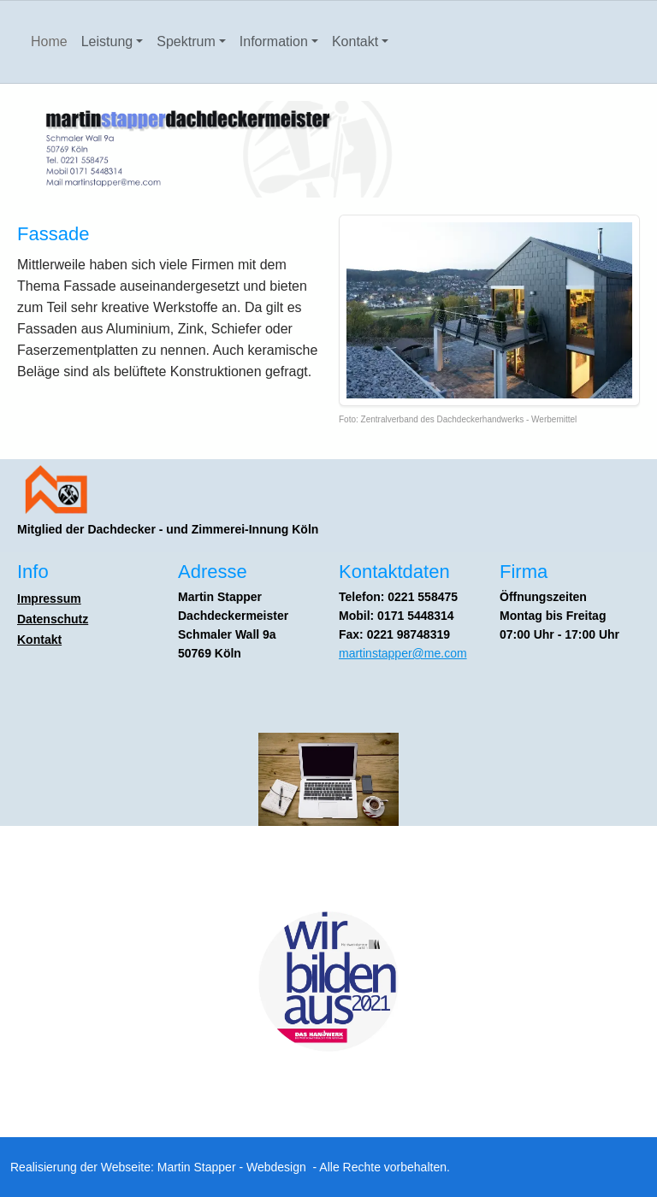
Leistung (107, 41)
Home (49, 41)
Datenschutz (52, 619)
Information (274, 41)
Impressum (49, 598)
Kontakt (355, 41)
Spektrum (186, 41)
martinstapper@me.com (403, 653)
